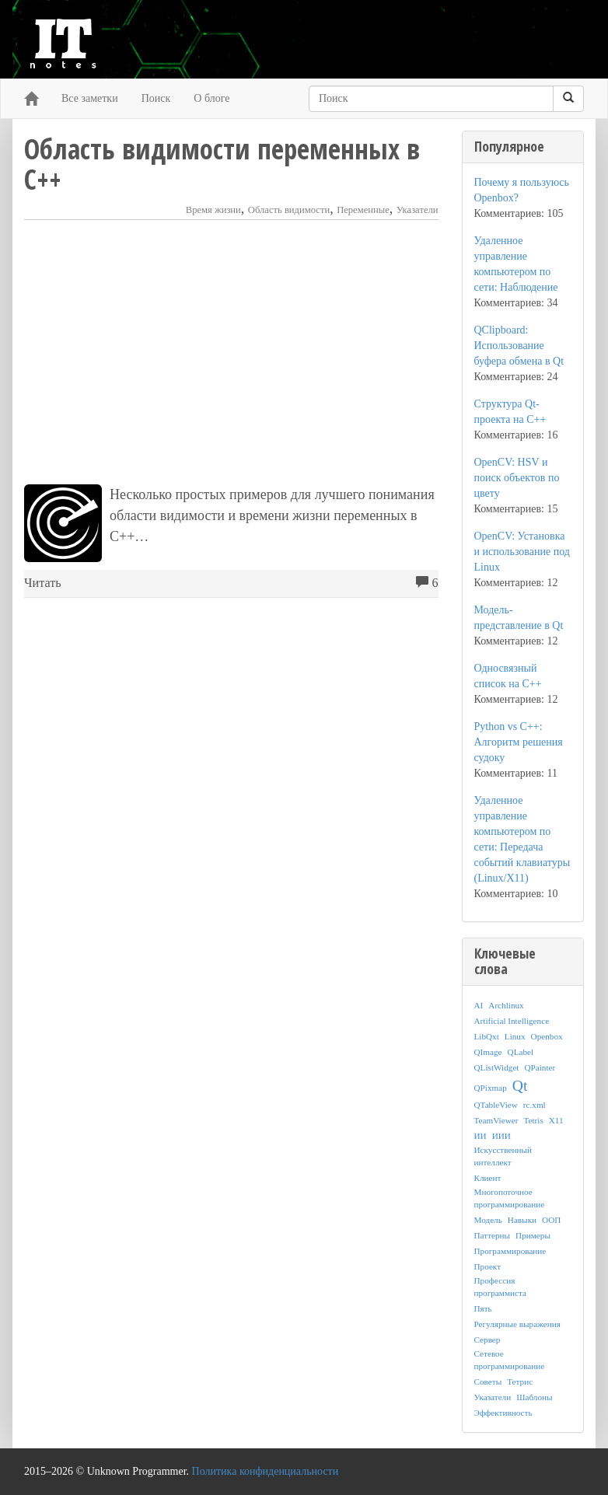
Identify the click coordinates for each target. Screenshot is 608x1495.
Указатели (418, 209)
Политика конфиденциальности (265, 1471)
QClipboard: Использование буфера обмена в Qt (519, 345)
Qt (520, 1086)
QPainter (539, 1067)
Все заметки (89, 98)
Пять (483, 1308)
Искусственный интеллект (503, 1156)
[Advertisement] (231, 352)
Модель (488, 1219)
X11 (556, 1120)
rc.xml (534, 1104)
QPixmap (490, 1087)
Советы (488, 1381)
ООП (551, 1219)
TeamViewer (496, 1120)
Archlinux (505, 1005)
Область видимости (289, 209)
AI (479, 1005)
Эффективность (503, 1412)
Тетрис (520, 1381)
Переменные (363, 209)
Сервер (487, 1339)
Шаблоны (534, 1397)
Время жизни (213, 209)
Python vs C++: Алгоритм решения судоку (518, 742)
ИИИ (501, 1135)
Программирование (510, 1251)
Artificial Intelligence (512, 1020)
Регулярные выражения (517, 1324)
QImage (488, 1052)
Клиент (487, 1177)
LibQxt (486, 1036)
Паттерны (492, 1235)
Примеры (532, 1235)
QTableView (496, 1104)
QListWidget (496, 1067)
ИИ (480, 1135)
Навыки (522, 1219)
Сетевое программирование (509, 1360)
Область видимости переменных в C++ (222, 164)
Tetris (533, 1120)
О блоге (211, 98)
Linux (515, 1036)
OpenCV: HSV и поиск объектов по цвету (517, 477)
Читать (42, 583)
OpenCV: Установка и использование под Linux (522, 551)
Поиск (156, 98)
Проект (487, 1266)
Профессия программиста (500, 1287)
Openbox (547, 1036)
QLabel (521, 1052)
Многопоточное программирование (509, 1198)
